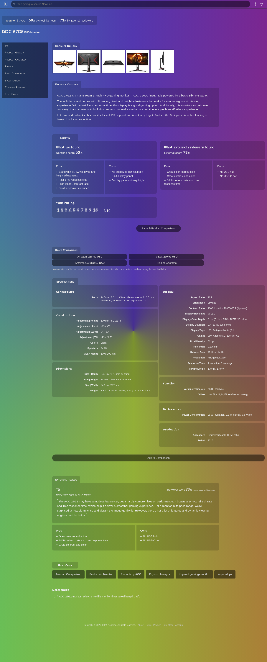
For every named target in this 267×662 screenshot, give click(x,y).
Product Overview (15, 59)
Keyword (160, 574)
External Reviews (15, 87)
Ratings (9, 66)
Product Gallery (14, 52)
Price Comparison (15, 73)
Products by (131, 574)
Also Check (11, 94)
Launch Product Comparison (158, 228)
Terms (148, 625)
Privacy (157, 625)
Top (7, 45)
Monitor (11, 20)
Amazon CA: (90, 262)
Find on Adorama (167, 262)
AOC (22, 20)
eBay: (167, 256)
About (141, 625)
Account (179, 625)
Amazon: (89, 256)
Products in (101, 574)
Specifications (13, 80)
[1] (62, 488)
